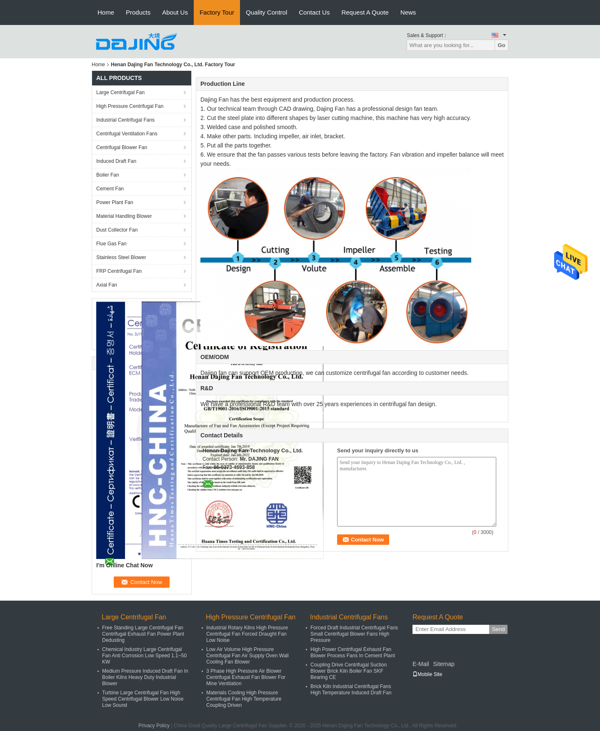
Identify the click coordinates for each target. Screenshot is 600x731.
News (408, 12)
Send (498, 629)
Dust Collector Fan (117, 230)
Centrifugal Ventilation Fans (127, 134)
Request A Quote (364, 12)
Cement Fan (110, 189)
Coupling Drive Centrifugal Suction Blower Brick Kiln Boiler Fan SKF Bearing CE (348, 671)
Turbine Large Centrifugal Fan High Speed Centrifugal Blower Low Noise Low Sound (142, 699)
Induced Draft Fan (116, 161)
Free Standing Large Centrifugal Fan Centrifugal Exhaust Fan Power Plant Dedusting (143, 634)
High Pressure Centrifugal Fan (129, 106)
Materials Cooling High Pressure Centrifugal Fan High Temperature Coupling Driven (244, 699)
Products (138, 12)
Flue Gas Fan (111, 244)
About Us (175, 12)
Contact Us (314, 12)
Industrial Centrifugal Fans (125, 120)
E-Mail (420, 664)
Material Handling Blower (124, 216)
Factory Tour (217, 12)
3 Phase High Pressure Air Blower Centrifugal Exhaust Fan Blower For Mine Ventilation (245, 677)
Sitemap (443, 664)
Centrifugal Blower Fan (121, 147)
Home (106, 12)
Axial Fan (106, 285)
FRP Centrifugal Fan (119, 271)
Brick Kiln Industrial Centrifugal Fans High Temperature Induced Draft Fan (351, 690)
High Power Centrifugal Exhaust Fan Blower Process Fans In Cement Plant (352, 652)
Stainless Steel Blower (121, 257)
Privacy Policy (154, 726)
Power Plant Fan (114, 202)
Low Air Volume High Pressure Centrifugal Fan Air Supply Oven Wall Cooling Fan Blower (247, 655)
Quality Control (266, 12)
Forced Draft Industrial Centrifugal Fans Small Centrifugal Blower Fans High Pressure (354, 634)
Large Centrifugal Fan (120, 92)
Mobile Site (427, 674)
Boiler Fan (107, 175)
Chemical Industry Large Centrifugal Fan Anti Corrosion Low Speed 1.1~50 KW (144, 655)
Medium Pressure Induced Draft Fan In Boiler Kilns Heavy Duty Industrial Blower (145, 677)
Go (501, 45)
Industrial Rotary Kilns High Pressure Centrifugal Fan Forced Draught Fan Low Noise (247, 634)
